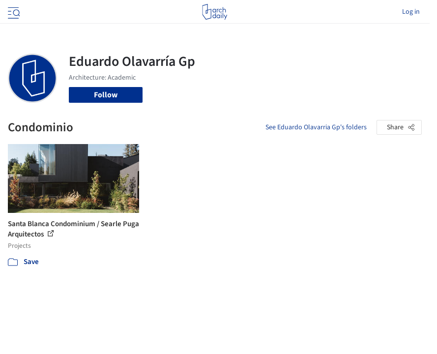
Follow (105, 94)
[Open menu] (13, 12)
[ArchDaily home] (214, 12)
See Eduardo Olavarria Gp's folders (316, 127)
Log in (411, 11)
